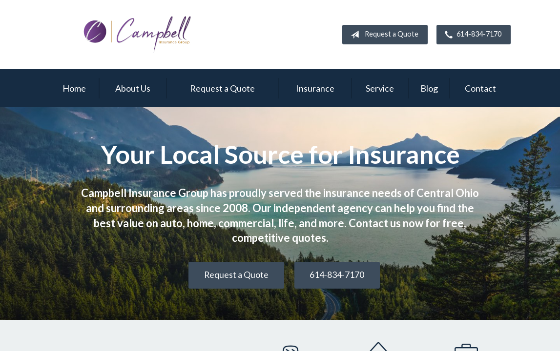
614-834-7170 (471, 34)
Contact (480, 88)
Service (380, 88)
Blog (429, 88)
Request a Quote (382, 34)
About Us (132, 88)
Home (74, 88)
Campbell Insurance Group (138, 35)
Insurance (315, 88)
